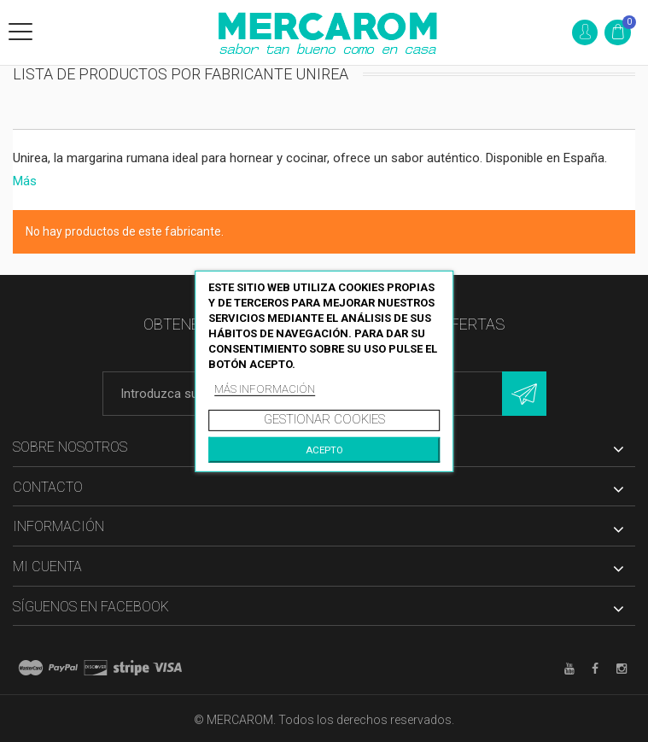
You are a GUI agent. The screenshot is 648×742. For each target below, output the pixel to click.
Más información (264, 388)
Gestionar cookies (324, 419)
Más (25, 181)
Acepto (324, 450)
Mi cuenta (47, 566)
